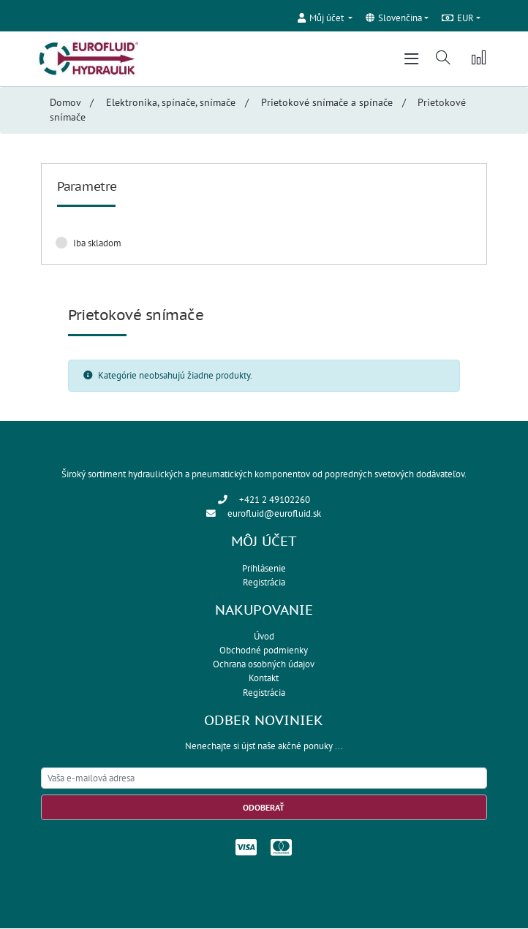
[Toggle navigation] (411, 59)
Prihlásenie (264, 568)
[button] (324, 15)
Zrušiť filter (440, 242)
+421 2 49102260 (274, 500)
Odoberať (263, 808)
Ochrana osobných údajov (263, 665)
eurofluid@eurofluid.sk (274, 514)
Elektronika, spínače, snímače (170, 103)
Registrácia (264, 583)
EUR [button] (458, 18)
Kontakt (264, 678)
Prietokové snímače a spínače (327, 103)
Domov (65, 103)
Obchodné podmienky (263, 651)
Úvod (264, 637)
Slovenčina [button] (394, 18)
